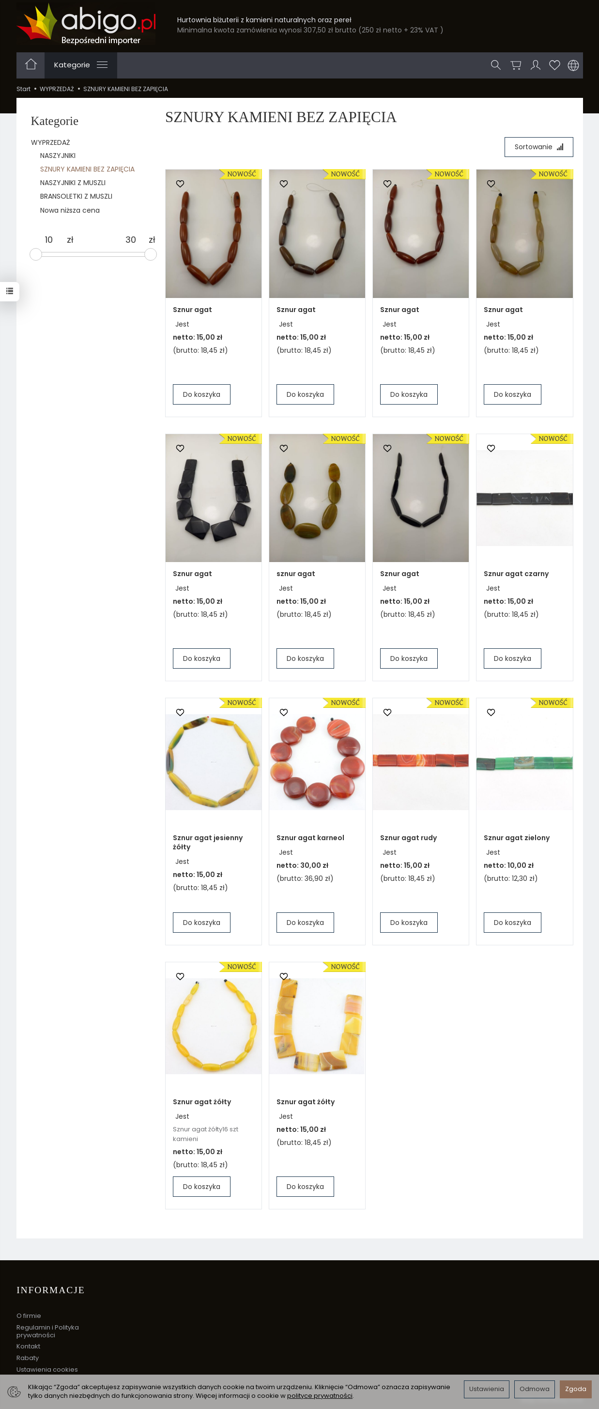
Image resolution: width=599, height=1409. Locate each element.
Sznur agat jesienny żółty (208, 842)
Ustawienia (486, 1388)
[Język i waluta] (573, 65)
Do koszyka (201, 394)
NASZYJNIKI (58, 155)
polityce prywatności (320, 1395)
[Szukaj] (496, 65)
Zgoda (575, 1388)
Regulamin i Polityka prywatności (47, 1330)
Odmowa (535, 1388)
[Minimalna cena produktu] (49, 240)
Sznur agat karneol (310, 838)
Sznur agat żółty (202, 1102)
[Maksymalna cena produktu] (131, 240)
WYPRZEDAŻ (50, 142)
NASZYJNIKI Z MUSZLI (73, 183)
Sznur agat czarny (516, 574)
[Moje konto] (536, 65)
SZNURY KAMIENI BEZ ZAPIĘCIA (87, 169)
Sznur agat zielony (517, 838)
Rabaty (27, 1357)
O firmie (28, 1315)
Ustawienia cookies (47, 1368)
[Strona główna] (85, 23)
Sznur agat (192, 309)
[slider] (36, 254)
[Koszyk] (516, 65)
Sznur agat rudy (408, 838)
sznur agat (295, 574)
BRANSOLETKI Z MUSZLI (76, 196)
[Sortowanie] (539, 147)
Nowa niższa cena (70, 210)
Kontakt (28, 1345)
